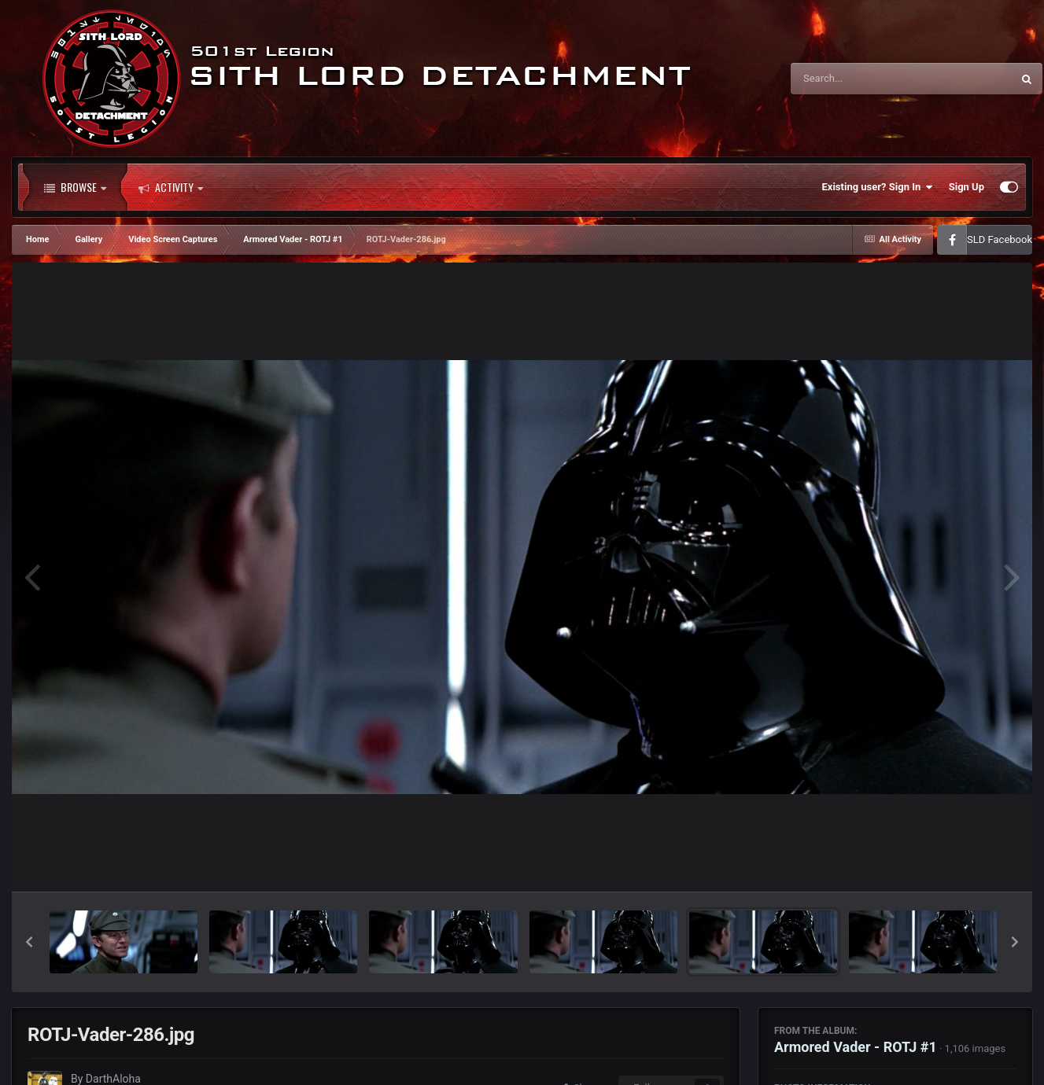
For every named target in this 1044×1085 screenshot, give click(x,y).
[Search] (861, 78)
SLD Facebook (999, 239)
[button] (29, 942)
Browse (75, 187)
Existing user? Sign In (877, 187)
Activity (170, 187)
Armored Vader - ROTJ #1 (855, 1047)
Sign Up (966, 187)
